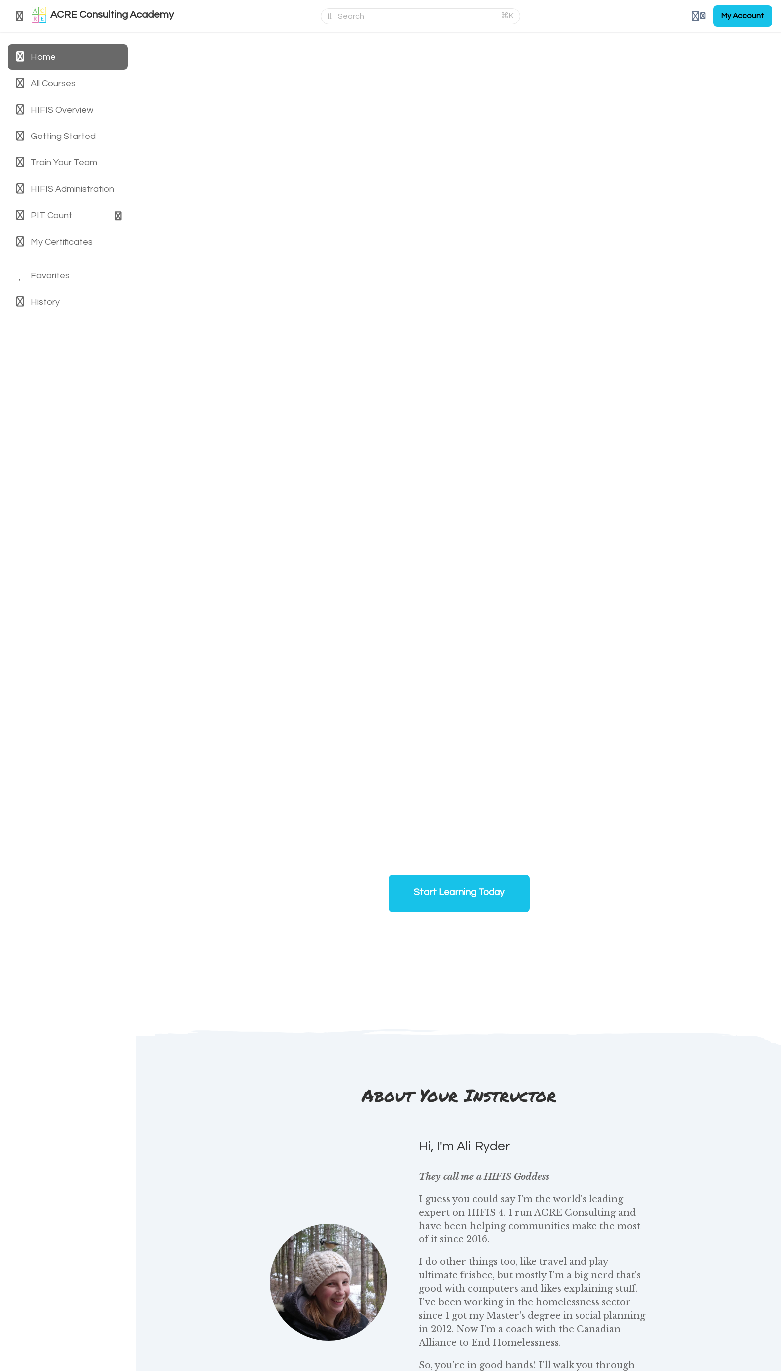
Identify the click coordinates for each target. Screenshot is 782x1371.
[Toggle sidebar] (20, 16)
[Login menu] (698, 16)
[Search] (416, 16)
